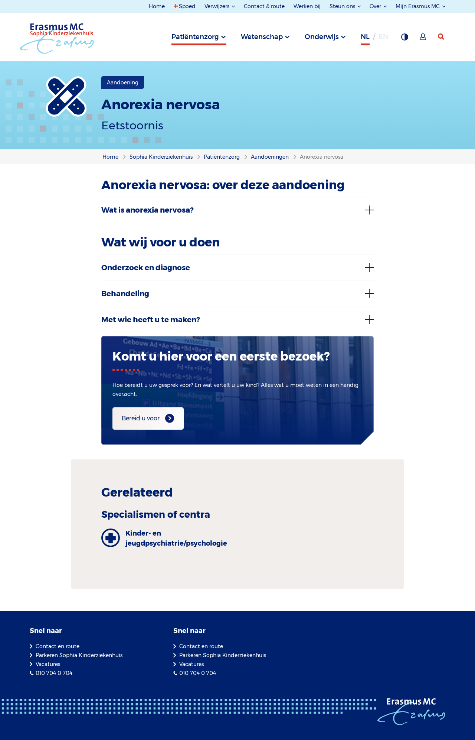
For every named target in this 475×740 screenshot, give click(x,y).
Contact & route (264, 6)
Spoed (187, 6)
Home (157, 6)
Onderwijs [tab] (322, 37)
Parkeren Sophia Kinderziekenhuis (79, 655)
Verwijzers (217, 6)
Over (376, 6)
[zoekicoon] (441, 36)
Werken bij (307, 6)
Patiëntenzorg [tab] (195, 37)
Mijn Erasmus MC (418, 6)
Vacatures (48, 664)
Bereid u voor (141, 418)
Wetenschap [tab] (262, 37)
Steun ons (343, 6)
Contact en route (57, 646)
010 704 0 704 (54, 673)
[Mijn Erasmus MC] (423, 39)
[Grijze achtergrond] (404, 39)
